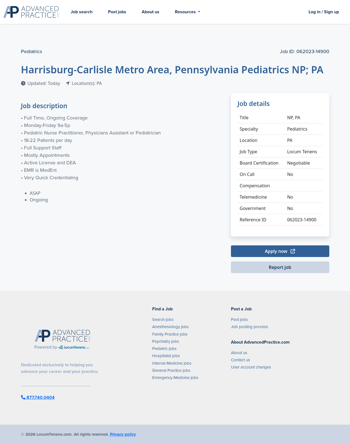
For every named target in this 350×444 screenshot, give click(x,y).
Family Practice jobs (170, 334)
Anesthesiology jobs (170, 327)
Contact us (240, 360)
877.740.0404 (38, 397)
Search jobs (162, 319)
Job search (82, 12)
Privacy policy (123, 434)
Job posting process (249, 327)
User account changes (251, 367)
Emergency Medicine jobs (175, 378)
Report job (280, 267)
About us (150, 12)
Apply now (280, 251)
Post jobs (117, 12)
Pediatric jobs (164, 349)
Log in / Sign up (324, 12)
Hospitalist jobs (166, 356)
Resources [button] (186, 12)
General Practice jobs (171, 370)
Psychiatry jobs (165, 341)
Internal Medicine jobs (171, 363)
